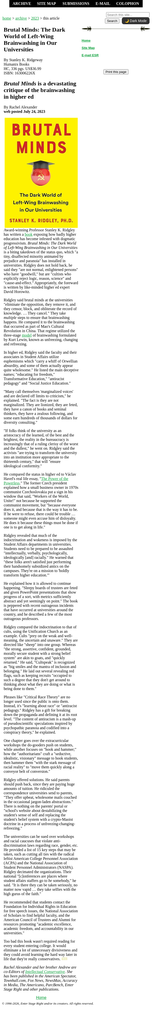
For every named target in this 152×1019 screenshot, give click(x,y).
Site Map (88, 48)
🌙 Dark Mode (136, 21)
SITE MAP (46, 3)
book (29, 234)
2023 (35, 18)
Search (112, 21)
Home (41, 998)
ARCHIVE (22, 3)
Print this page (115, 72)
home (6, 18)
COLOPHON (127, 3)
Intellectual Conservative (45, 972)
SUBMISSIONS (76, 3)
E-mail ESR (90, 55)
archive (21, 18)
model (27, 335)
